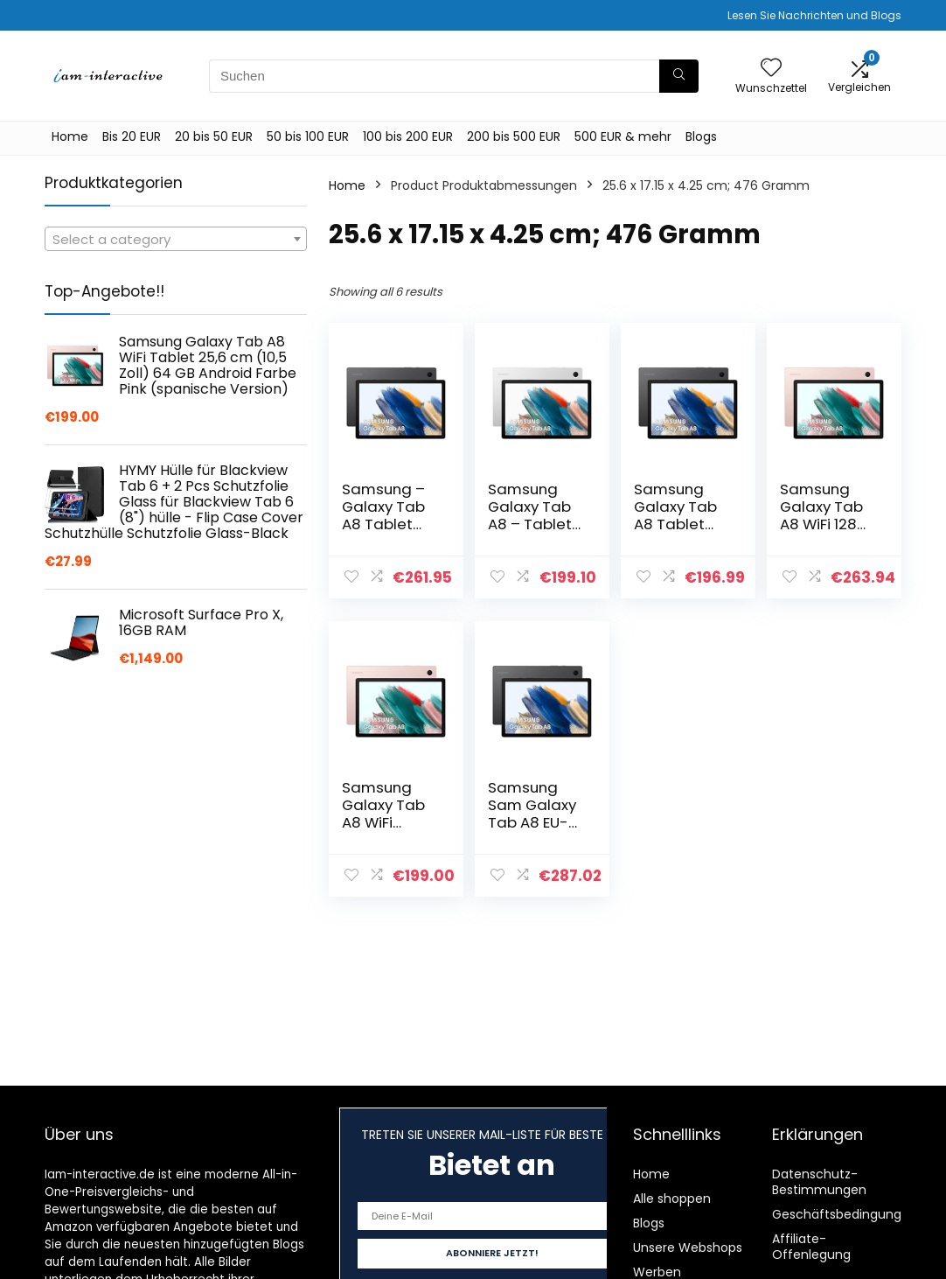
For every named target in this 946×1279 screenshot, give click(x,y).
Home (70, 136)
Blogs (701, 136)
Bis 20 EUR (131, 136)
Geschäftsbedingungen (844, 1214)
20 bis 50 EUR (214, 136)
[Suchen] (679, 76)
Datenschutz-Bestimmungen (819, 1182)
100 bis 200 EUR (408, 136)
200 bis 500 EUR (513, 136)
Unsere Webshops (687, 1247)
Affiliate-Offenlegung (811, 1246)
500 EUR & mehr (622, 136)
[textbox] (175, 239)
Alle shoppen (672, 1198)
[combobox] (176, 239)
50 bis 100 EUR (308, 136)
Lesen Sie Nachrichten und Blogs (814, 15)
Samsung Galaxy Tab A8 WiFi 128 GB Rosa (821, 515)
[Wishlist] (771, 68)
